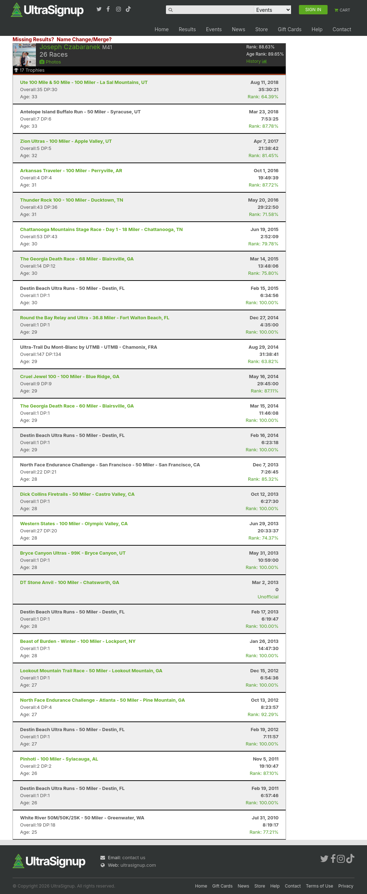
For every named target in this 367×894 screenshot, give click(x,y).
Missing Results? (33, 39)
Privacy (345, 886)
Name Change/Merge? (84, 39)
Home (161, 29)
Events (214, 29)
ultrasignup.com (138, 865)
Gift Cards (289, 29)
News (238, 29)
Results (187, 29)
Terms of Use (319, 886)
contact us (133, 857)
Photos (50, 62)
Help (317, 29)
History (256, 61)
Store (261, 29)
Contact (342, 29)
